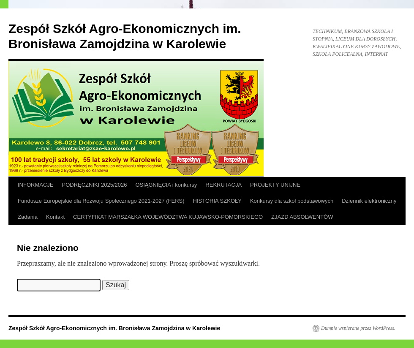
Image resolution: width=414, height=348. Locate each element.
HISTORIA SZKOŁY (217, 201)
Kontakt (55, 217)
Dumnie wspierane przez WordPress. (358, 328)
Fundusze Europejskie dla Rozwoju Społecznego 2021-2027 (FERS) (101, 201)
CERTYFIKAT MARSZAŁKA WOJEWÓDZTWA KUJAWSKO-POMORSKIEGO (168, 217)
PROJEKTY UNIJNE (275, 185)
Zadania (28, 217)
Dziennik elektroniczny (369, 201)
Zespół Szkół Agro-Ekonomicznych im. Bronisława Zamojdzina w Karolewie (114, 328)
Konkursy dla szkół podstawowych (291, 201)
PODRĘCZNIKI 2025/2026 (94, 185)
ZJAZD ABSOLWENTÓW (302, 217)
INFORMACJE (36, 185)
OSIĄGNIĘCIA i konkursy (166, 185)
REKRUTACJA (223, 185)
